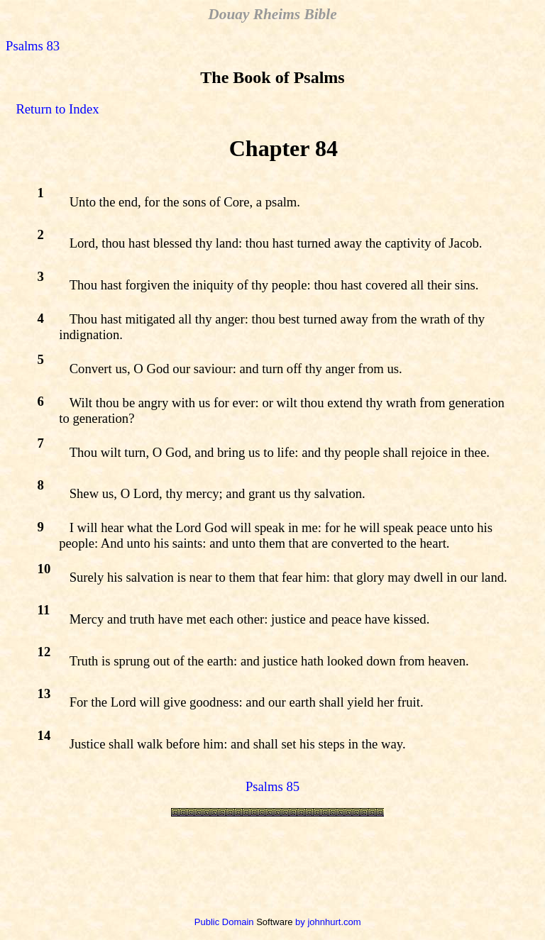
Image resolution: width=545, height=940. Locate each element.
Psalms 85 (272, 786)
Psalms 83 (33, 45)
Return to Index (57, 108)
